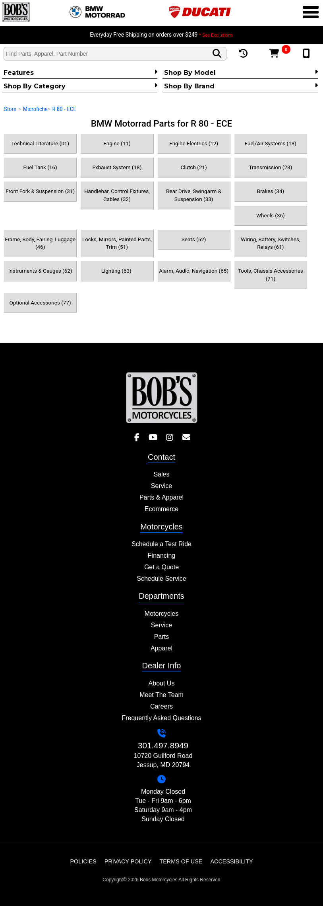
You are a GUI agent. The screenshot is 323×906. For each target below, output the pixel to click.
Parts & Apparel (161, 497)
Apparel (161, 648)
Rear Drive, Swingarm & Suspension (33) (193, 195)
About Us (162, 683)
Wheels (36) (270, 215)
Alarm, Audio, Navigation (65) (193, 271)
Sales (161, 474)
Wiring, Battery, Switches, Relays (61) (270, 243)
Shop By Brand (241, 86)
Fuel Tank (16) (40, 167)
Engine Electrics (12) (193, 143)
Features (80, 72)
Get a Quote (161, 567)
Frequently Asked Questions (161, 718)
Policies (83, 861)
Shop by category (80, 86)
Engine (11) (116, 143)
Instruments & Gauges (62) (40, 271)
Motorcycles (161, 613)
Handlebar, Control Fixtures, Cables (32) (117, 195)
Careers (161, 706)
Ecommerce (161, 509)
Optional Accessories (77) (40, 302)
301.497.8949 (163, 745)
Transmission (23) (270, 167)
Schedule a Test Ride (161, 544)
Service (161, 485)
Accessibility (231, 861)
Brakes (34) (270, 191)
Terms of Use (180, 861)
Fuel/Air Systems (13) (270, 143)
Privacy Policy (128, 861)
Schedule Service (161, 578)
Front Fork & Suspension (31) (40, 191)
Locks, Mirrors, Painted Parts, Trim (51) (117, 243)
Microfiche (35, 109)
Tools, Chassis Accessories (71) (270, 274)
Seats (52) (194, 239)
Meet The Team (161, 694)
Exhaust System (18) (116, 167)
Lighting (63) (117, 271)
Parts (161, 636)
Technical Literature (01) (40, 143)
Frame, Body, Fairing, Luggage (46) (40, 243)
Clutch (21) (193, 167)
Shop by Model (241, 72)
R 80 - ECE (64, 109)
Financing (161, 555)
